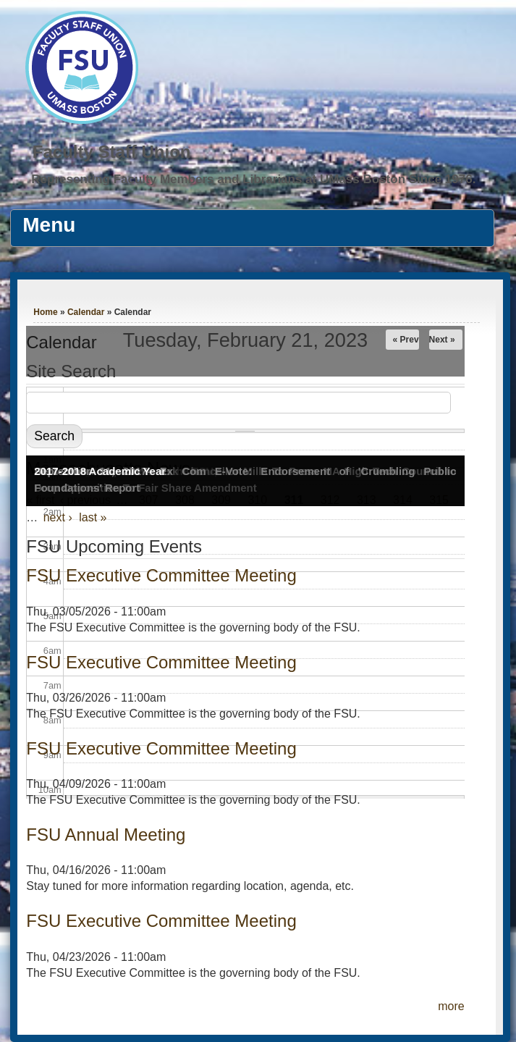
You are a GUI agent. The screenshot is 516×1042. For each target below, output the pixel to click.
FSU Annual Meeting (105, 834)
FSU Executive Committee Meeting (161, 662)
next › (57, 517)
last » (92, 517)
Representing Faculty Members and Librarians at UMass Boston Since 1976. (253, 179)
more (451, 1006)
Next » (442, 340)
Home (45, 312)
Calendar (85, 312)
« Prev (406, 340)
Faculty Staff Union (112, 151)
